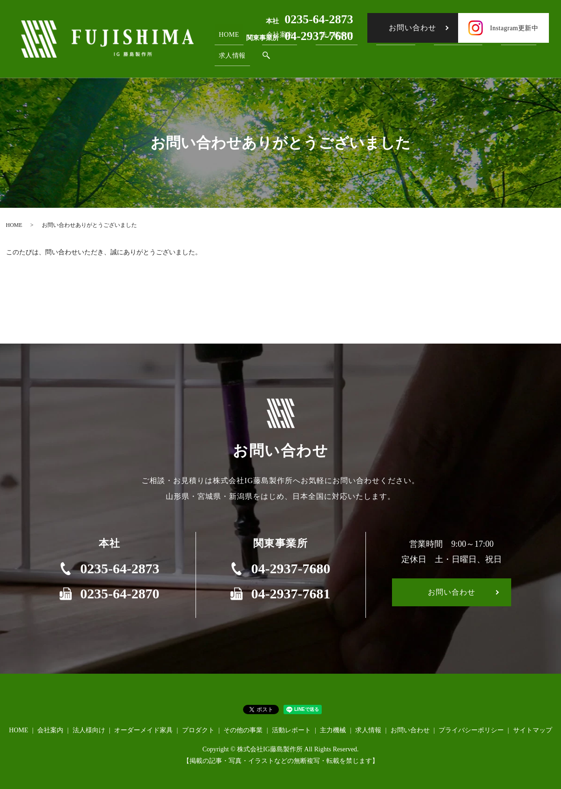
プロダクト (198, 730)
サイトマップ (532, 730)
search (261, 58)
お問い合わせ (412, 28)
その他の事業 (243, 730)
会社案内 (50, 730)
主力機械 (333, 730)
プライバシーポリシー (471, 730)
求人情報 (229, 57)
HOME (226, 42)
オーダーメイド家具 (143, 730)
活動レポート (291, 730)
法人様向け (89, 730)
